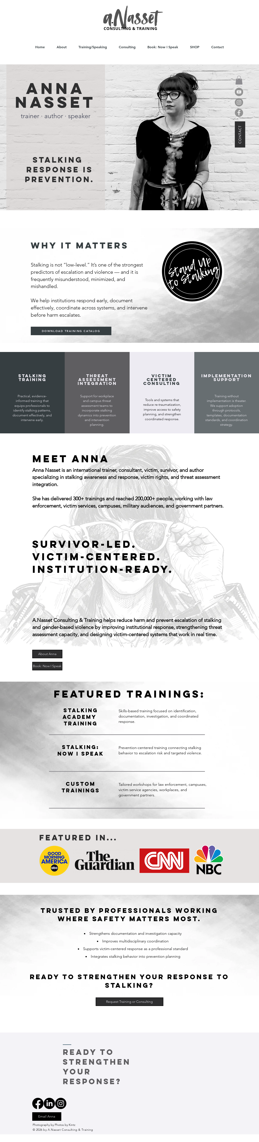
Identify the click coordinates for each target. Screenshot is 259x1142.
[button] (239, 80)
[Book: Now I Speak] (47, 666)
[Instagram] (239, 102)
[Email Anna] (46, 1116)
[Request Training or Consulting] (129, 1001)
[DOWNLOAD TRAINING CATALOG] (71, 331)
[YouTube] (239, 92)
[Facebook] (239, 113)
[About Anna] (47, 654)
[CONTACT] (240, 134)
